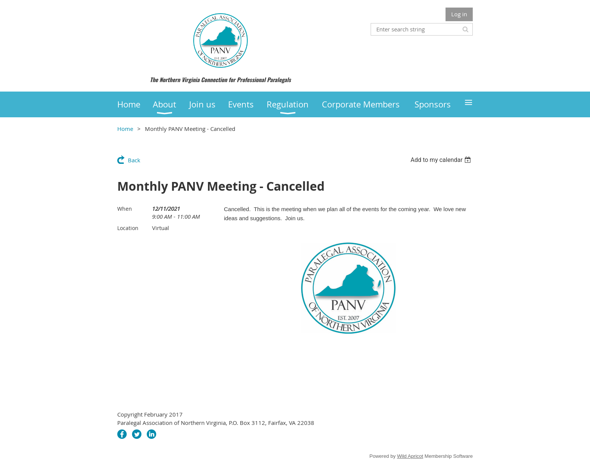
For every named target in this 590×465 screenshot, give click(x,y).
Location (127, 228)
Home (125, 128)
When (124, 208)
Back (134, 160)
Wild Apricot (410, 456)
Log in (459, 14)
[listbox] (441, 160)
